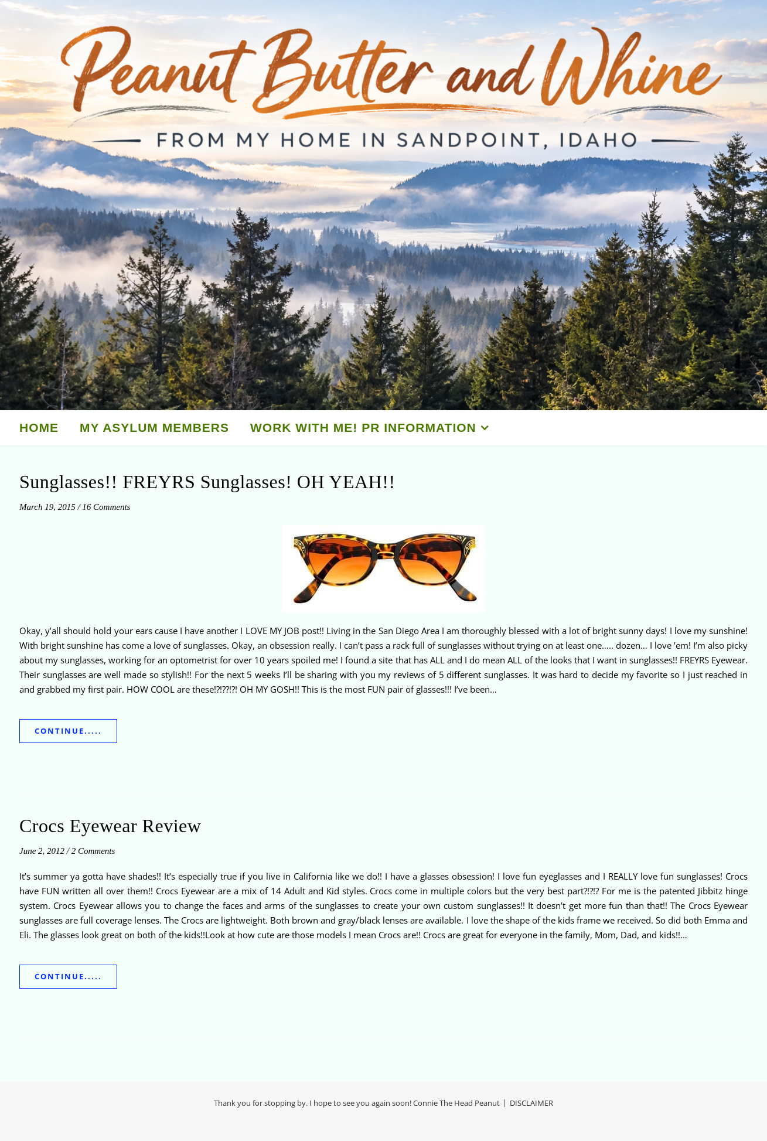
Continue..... (68, 731)
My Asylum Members (154, 427)
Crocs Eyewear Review (110, 825)
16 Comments (106, 507)
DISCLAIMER (531, 1103)
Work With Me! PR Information (363, 427)
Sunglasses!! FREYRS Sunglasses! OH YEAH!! (207, 481)
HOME (39, 427)
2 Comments (93, 851)
